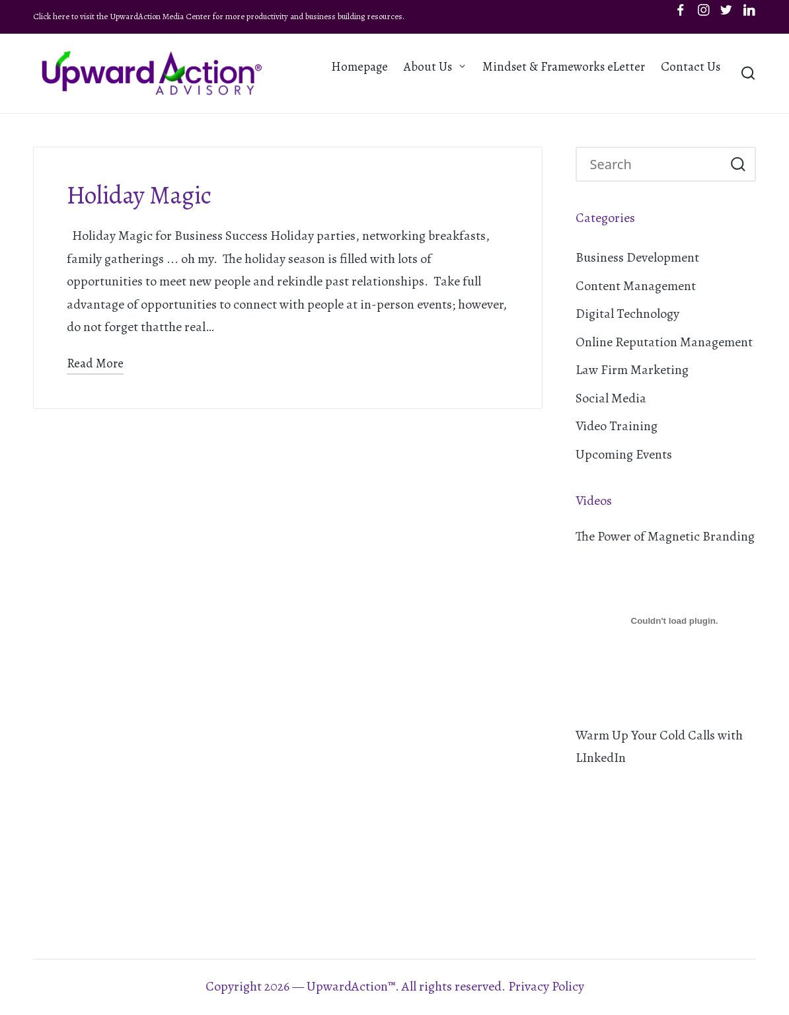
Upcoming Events (624, 454)
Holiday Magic (139, 195)
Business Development (637, 257)
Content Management (636, 286)
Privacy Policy (546, 986)
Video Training (617, 426)
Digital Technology (627, 313)
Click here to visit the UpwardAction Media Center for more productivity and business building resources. (218, 16)
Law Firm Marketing (632, 370)
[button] (738, 164)
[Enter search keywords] (666, 164)
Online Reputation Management (664, 342)
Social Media (611, 398)
